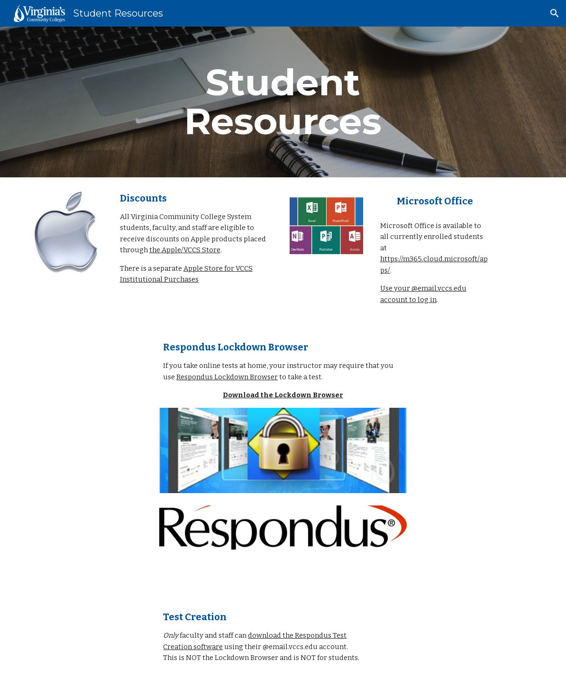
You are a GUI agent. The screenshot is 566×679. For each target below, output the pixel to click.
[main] (283, 102)
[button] (554, 13)
